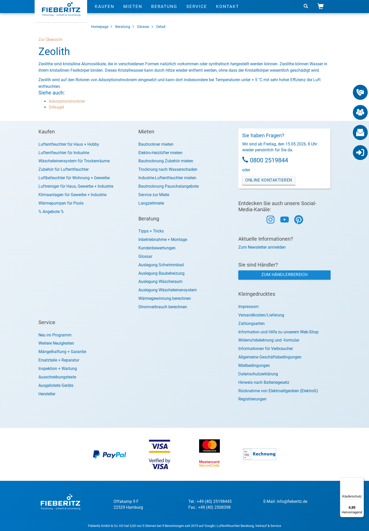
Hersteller (46, 393)
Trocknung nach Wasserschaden (167, 169)
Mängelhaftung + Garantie (62, 351)
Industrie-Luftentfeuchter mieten (167, 177)
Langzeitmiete (151, 203)
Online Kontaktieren (268, 180)
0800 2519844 (269, 160)
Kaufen (104, 11)
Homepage (99, 27)
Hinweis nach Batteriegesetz (263, 382)
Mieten (132, 11)
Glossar (143, 27)
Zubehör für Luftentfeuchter (63, 169)
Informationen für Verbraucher (265, 348)
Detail (160, 27)
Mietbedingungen (254, 365)
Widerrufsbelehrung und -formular (268, 340)
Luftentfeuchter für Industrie (63, 152)
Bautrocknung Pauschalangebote (168, 186)
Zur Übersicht (50, 39)
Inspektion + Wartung (57, 368)
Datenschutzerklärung (258, 373)
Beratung (164, 11)
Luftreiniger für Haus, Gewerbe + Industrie (75, 186)
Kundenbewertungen (157, 248)
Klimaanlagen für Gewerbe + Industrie (72, 194)
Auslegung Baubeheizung (161, 273)
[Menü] (361, 480)
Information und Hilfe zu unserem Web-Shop (278, 332)
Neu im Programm (54, 335)
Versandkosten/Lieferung (261, 315)
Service (196, 11)
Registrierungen (252, 399)
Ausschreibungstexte (57, 377)
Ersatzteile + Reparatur (58, 360)
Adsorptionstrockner (67, 101)
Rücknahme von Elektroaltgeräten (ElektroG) (278, 390)
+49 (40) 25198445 (214, 501)
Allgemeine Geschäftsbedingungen (269, 357)
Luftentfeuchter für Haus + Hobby (68, 144)
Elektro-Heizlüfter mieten (160, 152)
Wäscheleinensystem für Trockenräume (74, 160)
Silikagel (56, 107)
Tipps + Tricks (151, 231)
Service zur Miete (153, 194)
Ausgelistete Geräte (55, 385)
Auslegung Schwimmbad (161, 264)
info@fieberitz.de (292, 501)
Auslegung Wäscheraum (160, 281)
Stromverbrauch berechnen (162, 306)
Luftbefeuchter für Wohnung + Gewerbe (74, 177)
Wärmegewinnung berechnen (164, 298)
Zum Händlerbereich (284, 274)
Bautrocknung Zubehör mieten (165, 160)
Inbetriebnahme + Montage (162, 239)
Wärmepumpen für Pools (61, 203)
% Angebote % (51, 211)
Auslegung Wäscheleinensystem (167, 290)
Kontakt (227, 11)
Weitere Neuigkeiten (56, 343)
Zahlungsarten (251, 323)
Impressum (248, 306)
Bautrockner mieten (155, 144)
